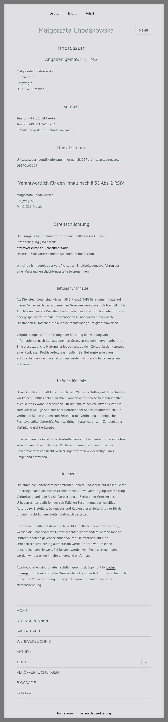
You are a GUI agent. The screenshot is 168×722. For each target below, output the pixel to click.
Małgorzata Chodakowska (76, 29)
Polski (89, 13)
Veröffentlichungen (38, 672)
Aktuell (24, 652)
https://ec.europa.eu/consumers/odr (42, 248)
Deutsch (55, 13)
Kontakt (25, 693)
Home (22, 611)
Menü (143, 30)
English (73, 13)
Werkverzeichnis (34, 642)
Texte (22, 662)
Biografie (26, 683)
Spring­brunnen (32, 621)
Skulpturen (28, 631)
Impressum (65, 713)
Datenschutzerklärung (95, 713)
